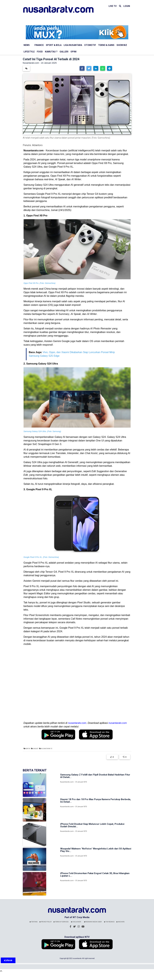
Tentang (34, 922)
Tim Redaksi (109, 922)
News (27, 45)
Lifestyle (29, 51)
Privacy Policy (45, 922)
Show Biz (122, 45)
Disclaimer (76, 922)
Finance (39, 45)
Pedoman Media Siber (93, 922)
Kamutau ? (51, 51)
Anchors (120, 922)
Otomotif (90, 45)
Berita (27, 748)
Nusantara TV (46, 748)
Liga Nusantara (73, 45)
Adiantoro (37, 145)
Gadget (35, 748)
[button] (82, 68)
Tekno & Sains (106, 45)
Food (40, 51)
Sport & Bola (53, 45)
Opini (73, 51)
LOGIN (126, 6)
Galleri (64, 51)
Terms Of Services (61, 922)
